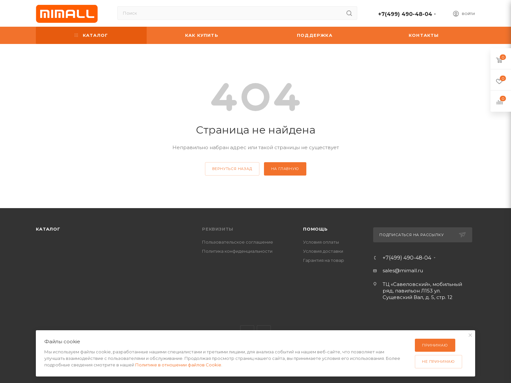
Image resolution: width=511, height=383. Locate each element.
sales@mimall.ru (403, 270)
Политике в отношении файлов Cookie (178, 364)
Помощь (315, 229)
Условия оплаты (321, 242)
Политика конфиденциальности (237, 251)
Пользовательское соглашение (237, 242)
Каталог (48, 229)
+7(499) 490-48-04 (405, 14)
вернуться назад (232, 168)
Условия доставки (323, 251)
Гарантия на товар (323, 260)
